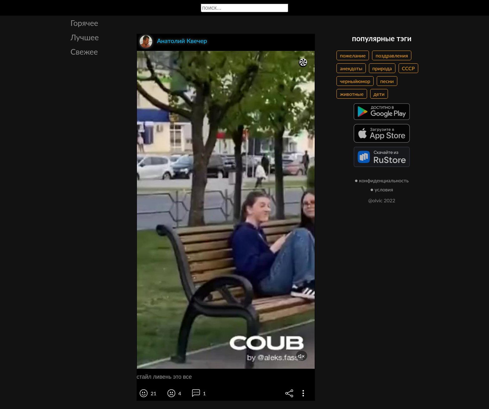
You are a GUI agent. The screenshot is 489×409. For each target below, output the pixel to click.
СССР (408, 68)
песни (387, 81)
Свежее (84, 51)
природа (382, 68)
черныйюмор (355, 81)
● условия (381, 189)
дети (379, 94)
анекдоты (351, 68)
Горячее (84, 22)
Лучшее (84, 37)
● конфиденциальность (382, 180)
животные (352, 94)
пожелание (353, 55)
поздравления (391, 55)
